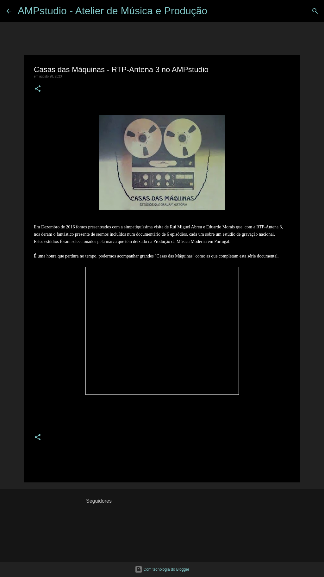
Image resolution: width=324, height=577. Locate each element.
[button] (37, 89)
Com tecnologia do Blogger (162, 569)
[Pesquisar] (216, 11)
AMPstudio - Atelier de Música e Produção (112, 10)
